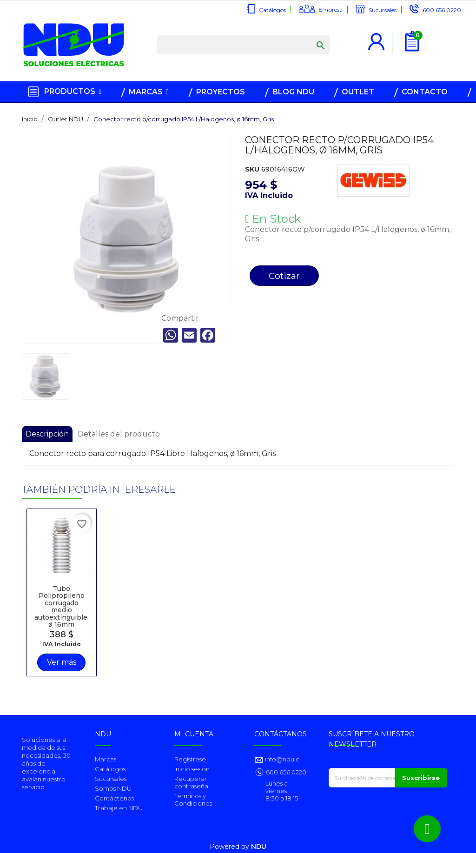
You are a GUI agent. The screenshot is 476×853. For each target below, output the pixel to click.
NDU (258, 846)
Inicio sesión (192, 769)
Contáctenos (114, 798)
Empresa (330, 9)
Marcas (105, 759)
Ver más (61, 661)
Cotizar (284, 275)
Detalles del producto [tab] (119, 434)
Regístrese (190, 759)
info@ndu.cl (282, 759)
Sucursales (383, 10)
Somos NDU (113, 788)
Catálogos (272, 10)
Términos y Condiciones (193, 799)
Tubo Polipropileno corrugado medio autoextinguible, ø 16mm (61, 605)
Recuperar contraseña (191, 782)
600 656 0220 (442, 10)
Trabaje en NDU (119, 808)
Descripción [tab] (47, 434)
